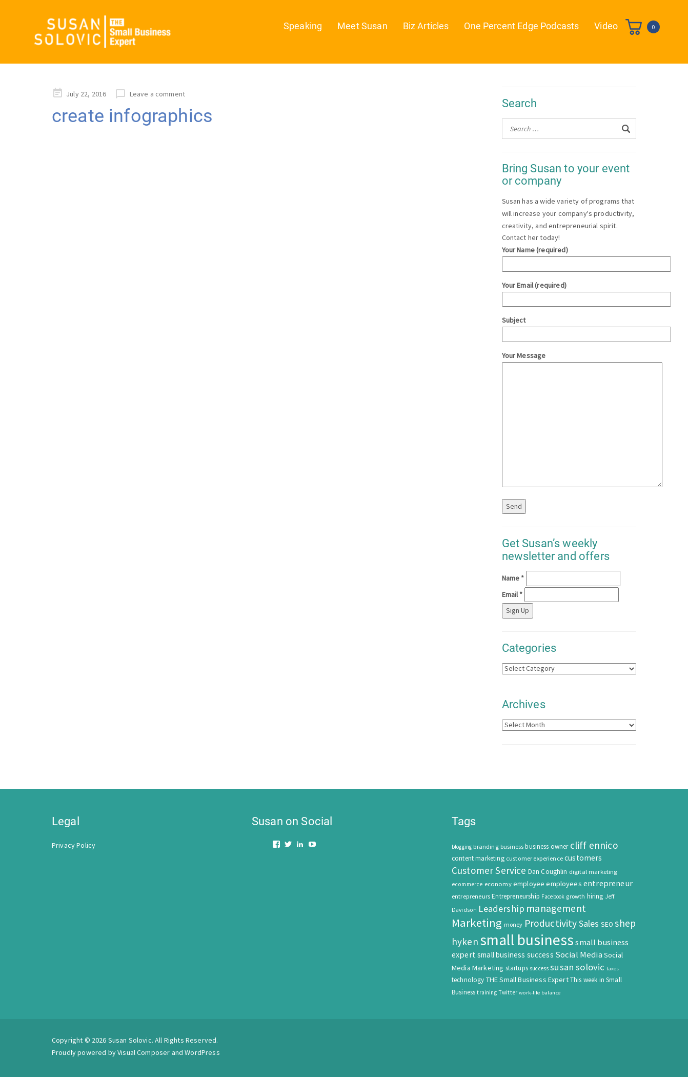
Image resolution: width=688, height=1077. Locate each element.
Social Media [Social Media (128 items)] (578, 954)
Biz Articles (426, 26)
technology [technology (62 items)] (468, 979)
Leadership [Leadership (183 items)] (501, 908)
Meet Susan (362, 26)
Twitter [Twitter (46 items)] (507, 992)
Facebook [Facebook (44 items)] (552, 896)
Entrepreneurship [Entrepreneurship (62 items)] (516, 896)
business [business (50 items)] (511, 846)
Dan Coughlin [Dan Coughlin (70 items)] (548, 871)
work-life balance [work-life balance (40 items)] (539, 992)
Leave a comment (157, 93)
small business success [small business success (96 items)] (515, 955)
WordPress (202, 1052)
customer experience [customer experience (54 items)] (534, 858)
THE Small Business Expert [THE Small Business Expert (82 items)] (527, 979)
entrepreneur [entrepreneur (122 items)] (608, 883)
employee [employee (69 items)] (528, 884)
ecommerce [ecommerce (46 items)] (467, 884)
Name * (513, 578)
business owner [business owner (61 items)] (546, 846)
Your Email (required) (569, 292)
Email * (512, 594)
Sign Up (517, 610)
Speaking (303, 26)
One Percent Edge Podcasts (521, 26)
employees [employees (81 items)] (563, 883)
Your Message (569, 420)
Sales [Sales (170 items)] (589, 923)
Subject (569, 326)
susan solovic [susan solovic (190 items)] (577, 967)
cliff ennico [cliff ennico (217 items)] (594, 845)
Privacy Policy (73, 845)
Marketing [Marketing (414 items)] (477, 922)
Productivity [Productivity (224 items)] (550, 923)
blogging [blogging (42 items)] (462, 846)
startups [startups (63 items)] (516, 968)
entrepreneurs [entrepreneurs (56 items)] (471, 896)
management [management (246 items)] (556, 908)
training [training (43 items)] (486, 992)
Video (606, 26)
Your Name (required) (569, 256)
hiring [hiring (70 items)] (595, 896)
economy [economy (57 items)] (498, 884)
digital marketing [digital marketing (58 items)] (593, 871)
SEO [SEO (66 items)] (607, 924)
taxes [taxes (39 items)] (612, 968)
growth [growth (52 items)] (575, 896)
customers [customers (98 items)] (583, 858)
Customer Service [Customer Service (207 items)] (489, 870)
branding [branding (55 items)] (485, 846)
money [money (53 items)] (513, 924)
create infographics (132, 116)
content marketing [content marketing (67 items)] (478, 858)
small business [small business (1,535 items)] (527, 939)
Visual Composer (143, 1052)
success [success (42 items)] (539, 968)
